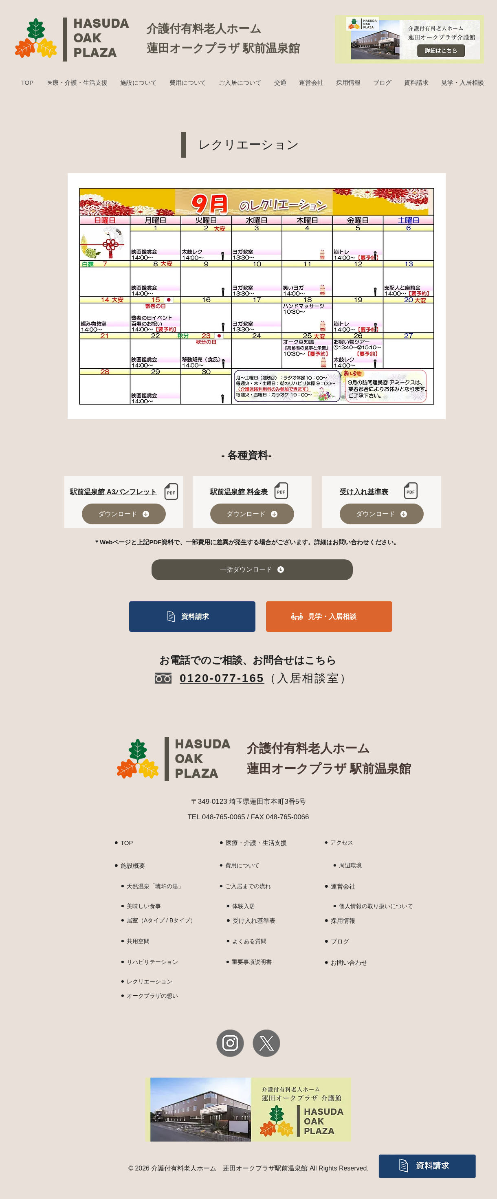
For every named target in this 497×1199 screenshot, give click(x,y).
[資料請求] (192, 616)
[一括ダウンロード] (252, 569)
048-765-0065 (223, 817)
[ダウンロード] (124, 514)
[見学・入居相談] (329, 616)
